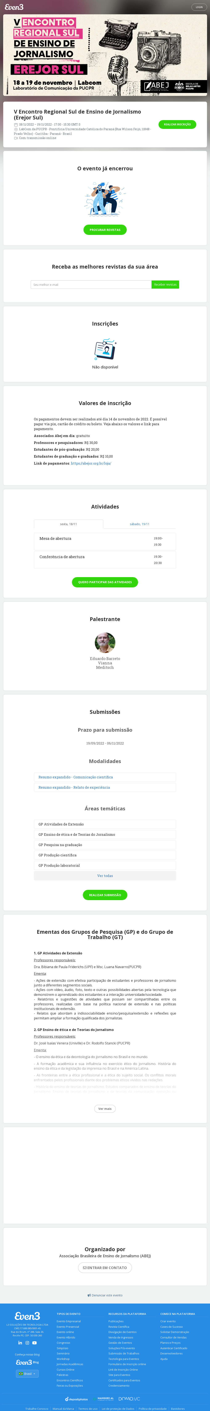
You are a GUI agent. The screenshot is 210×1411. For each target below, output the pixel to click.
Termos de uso (88, 1409)
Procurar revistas (105, 230)
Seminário (63, 1353)
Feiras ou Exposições (70, 1385)
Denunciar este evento (105, 1295)
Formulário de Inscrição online (127, 1364)
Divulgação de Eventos (122, 1332)
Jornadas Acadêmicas (70, 1364)
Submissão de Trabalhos (123, 1353)
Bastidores (178, 1409)
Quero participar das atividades (105, 582)
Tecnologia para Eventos (123, 1359)
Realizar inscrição (177, 124)
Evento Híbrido (66, 1337)
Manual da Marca (63, 1409)
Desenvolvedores (171, 1353)
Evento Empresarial (69, 1321)
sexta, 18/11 (68, 524)
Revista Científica (118, 1327)
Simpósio (62, 1348)
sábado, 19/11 (139, 524)
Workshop (63, 1359)
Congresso (63, 1343)
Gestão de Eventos (120, 1343)
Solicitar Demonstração (174, 1332)
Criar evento (168, 1321)
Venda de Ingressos (120, 1337)
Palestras (62, 1375)
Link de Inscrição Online (123, 1369)
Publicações (115, 1321)
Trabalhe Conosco (36, 1409)
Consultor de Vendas (173, 1337)
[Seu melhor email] (91, 284)
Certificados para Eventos (124, 1380)
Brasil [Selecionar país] (27, 1374)
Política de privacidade (153, 1409)
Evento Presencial (68, 1327)
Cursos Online (65, 1369)
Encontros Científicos (70, 1380)
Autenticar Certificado (173, 1348)
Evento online (65, 1332)
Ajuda (164, 1359)
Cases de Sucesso (171, 1327)
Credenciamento (118, 1385)
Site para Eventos (119, 1375)
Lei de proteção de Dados (118, 1409)
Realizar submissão (105, 895)
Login (199, 7)
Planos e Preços (170, 1343)
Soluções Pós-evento (121, 1348)
